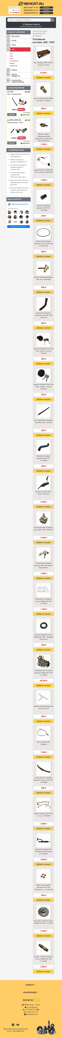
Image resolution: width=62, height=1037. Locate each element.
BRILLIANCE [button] (16, 36)
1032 (11, 53)
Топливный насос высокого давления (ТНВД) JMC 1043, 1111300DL (43, 673)
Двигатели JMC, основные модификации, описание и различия (19, 182)
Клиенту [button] (31, 985)
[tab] (18, 36)
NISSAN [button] (14, 70)
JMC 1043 (38, 36)
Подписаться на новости (18, 226)
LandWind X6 (13, 66)
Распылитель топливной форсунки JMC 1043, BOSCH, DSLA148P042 (43, 566)
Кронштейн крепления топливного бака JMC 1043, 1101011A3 (43, 315)
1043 (11, 56)
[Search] (29, 20)
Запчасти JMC (40, 33)
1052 (11, 58)
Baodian (12, 63)
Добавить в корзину (43, 77)
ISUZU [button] (14, 45)
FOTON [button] (14, 41)
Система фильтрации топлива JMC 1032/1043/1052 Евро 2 (18, 175)
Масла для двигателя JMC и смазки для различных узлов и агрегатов (19, 190)
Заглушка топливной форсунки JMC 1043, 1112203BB (43, 208)
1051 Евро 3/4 (14, 61)
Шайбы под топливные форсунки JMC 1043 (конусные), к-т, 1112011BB (43, 887)
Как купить (46, 7)
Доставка (46, 10)
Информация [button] (31, 992)
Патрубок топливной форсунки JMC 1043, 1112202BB (43, 458)
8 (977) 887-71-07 (32, 1010)
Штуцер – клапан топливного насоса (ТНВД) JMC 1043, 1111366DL (43, 959)
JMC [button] (13, 49)
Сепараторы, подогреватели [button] (18, 81)
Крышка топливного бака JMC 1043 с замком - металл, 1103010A (43, 351)
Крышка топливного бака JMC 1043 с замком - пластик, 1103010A (43, 387)
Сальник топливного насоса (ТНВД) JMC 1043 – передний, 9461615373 (43, 637)
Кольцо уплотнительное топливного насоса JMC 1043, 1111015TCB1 (43, 244)
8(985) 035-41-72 (31, 10)
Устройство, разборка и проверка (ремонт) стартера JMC (18, 167)
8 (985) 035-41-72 (32, 1012)
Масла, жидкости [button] (16, 75)
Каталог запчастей (40, 31)
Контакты (46, 13)
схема (36, 1000)
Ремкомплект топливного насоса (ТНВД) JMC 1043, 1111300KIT (43, 601)
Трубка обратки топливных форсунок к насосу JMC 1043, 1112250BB (43, 780)
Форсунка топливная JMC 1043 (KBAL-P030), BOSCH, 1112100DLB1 (43, 852)
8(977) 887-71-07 (31, 7)
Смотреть (12, 114)
